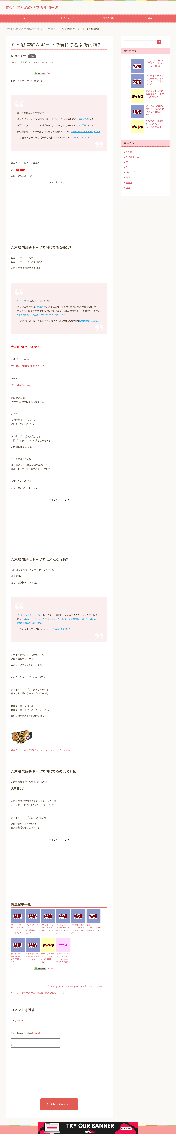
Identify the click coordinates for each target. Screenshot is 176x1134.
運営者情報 (108, 19)
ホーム (26, 19)
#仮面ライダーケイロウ (35, 620)
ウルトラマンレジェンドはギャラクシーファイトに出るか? (17, 929)
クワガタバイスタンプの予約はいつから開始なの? (78, 928)
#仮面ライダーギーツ (29, 616)
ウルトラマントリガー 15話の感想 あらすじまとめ (93, 928)
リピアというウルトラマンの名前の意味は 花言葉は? (32, 928)
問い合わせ (149, 19)
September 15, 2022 (89, 322)
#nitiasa (92, 620)
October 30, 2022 (80, 138)
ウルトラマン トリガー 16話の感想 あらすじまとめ (63, 928)
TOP (26, 30)
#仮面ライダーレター (58, 620)
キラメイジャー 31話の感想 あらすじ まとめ (32, 956)
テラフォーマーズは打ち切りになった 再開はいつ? (47, 956)
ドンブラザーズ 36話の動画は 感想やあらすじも (39, 991)
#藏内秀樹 (84, 120)
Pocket (50, 74)
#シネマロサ (23, 301)
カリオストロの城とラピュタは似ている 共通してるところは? (63, 957)
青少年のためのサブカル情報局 (41, 7)
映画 (128, 178)
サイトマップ (67, 19)
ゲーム (129, 168)
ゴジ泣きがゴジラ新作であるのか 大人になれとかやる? (76, 985)
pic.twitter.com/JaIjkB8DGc (52, 316)
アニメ (129, 163)
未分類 (129, 183)
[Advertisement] (59, 204)
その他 (129, 153)
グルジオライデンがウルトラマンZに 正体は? (47, 928)
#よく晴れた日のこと (27, 316)
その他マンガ (132, 158)
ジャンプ (130, 173)
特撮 (32, 57)
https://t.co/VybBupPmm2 (29, 624)
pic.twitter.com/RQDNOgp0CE (85, 132)
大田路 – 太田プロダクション (28, 367)
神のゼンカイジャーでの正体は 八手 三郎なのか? (18, 956)
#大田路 (82, 126)
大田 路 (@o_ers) (21, 386)
